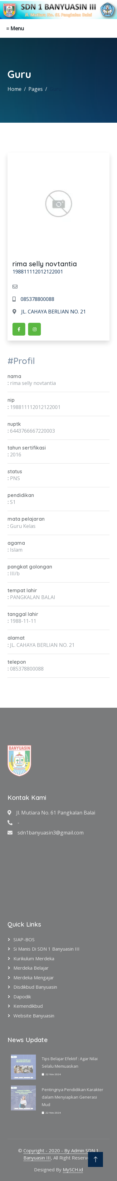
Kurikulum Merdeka (33, 958)
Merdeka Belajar (31, 968)
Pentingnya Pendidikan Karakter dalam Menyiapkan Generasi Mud (72, 1097)
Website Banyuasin (33, 1015)
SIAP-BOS (24, 939)
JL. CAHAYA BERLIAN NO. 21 (49, 311)
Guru (55, 89)
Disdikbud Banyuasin (35, 987)
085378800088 (33, 299)
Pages (35, 89)
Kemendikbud (28, 1006)
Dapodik (22, 996)
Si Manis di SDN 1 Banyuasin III (46, 949)
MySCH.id (73, 1169)
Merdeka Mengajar (33, 977)
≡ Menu (15, 28)
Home (14, 89)
